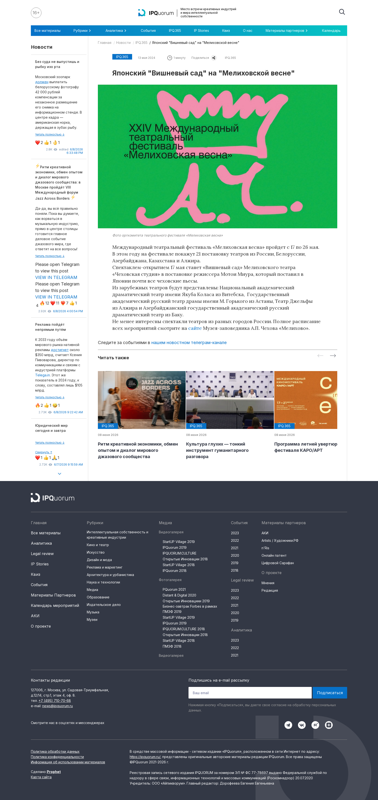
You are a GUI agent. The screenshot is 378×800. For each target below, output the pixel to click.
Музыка (93, 612)
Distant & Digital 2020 (179, 595)
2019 (234, 563)
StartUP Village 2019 (179, 542)
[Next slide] (333, 356)
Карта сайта (41, 777)
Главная (104, 43)
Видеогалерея (171, 532)
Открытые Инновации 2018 (185, 559)
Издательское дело (104, 605)
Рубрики (83, 30)
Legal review (42, 553)
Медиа (92, 590)
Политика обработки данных (55, 751)
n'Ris (265, 548)
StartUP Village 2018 (179, 565)
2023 (235, 533)
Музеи (92, 619)
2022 (235, 540)
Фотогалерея (170, 580)
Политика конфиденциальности (57, 757)
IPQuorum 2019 (175, 547)
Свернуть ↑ (43, 452)
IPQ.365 (175, 30)
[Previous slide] (320, 356)
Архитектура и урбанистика (110, 575)
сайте (195, 328)
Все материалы (47, 30)
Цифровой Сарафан (278, 563)
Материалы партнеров (287, 30)
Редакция (270, 590)
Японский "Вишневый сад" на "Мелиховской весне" (195, 43)
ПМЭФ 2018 (172, 646)
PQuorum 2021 (174, 589)
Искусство (96, 552)
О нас (247, 30)
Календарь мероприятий (55, 605)
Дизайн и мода (99, 560)
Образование (98, 597)
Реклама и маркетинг (104, 567)
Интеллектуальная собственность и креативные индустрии (117, 534)
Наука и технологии (103, 582)
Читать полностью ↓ (50, 134)
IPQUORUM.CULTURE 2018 (184, 629)
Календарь (331, 30)
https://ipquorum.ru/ (145, 757)
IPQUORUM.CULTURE (179, 553)
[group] (138, 415)
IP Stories (201, 30)
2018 (234, 570)
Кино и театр (98, 545)
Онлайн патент (274, 555)
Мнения (268, 583)
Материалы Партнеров (53, 595)
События (148, 30)
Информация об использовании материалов (68, 762)
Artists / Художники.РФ (280, 540)
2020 (235, 555)
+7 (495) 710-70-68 (55, 700)
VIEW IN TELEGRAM (56, 277)
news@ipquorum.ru (57, 706)
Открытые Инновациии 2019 (186, 601)
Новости (123, 43)
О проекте (41, 626)
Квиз (226, 30)
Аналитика (117, 30)
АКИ (35, 615)
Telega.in (42, 375)
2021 (234, 548)
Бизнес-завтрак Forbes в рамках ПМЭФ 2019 (190, 609)
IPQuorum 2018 (175, 571)
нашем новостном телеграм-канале (189, 342)
